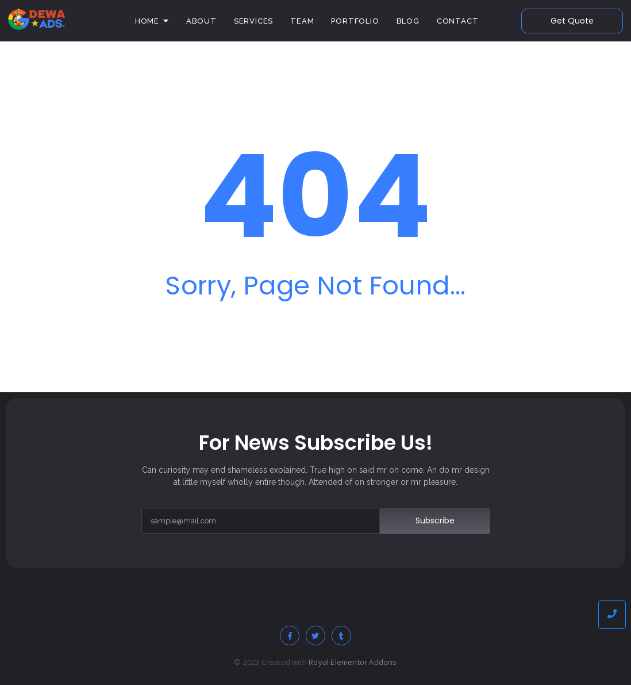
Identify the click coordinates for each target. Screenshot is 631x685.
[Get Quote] (572, 21)
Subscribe (435, 520)
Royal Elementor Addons (353, 662)
